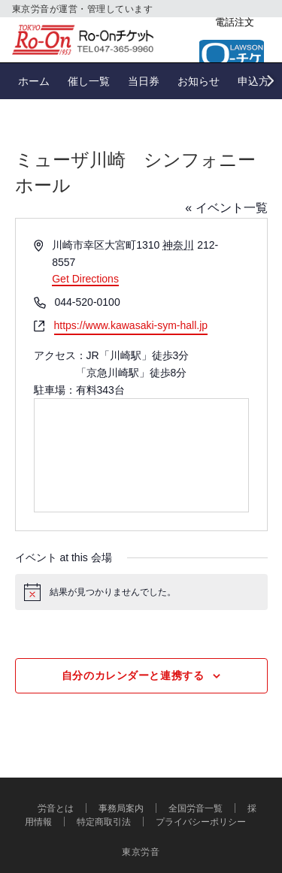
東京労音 (141, 851)
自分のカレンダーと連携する (133, 675)
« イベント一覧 (226, 207)
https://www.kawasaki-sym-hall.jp (131, 325)
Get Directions (85, 279)
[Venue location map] (141, 455)
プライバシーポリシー (201, 821)
